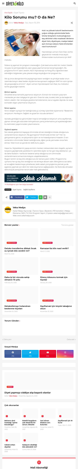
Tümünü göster (67, 225)
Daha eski (70, 339)
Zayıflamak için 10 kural (65, 422)
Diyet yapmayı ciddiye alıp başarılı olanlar (27, 392)
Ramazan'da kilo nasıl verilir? (54, 248)
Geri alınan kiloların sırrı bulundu (45, 423)
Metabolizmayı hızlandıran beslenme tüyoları (17, 307)
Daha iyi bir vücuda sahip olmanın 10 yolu (16, 278)
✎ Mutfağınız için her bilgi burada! (18, 184)
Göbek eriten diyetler (9, 446)
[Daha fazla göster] (50, 197)
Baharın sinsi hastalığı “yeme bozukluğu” (10, 423)
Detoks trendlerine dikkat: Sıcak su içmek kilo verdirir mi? (20, 249)
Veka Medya (19, 207)
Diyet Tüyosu (19, 13)
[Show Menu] (3, 3)
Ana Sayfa (8, 13)
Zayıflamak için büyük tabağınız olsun (56, 307)
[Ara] (75, 3)
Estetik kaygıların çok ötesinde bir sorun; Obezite (29, 423)
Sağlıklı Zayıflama (29, 189)
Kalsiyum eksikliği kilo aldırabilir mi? (29, 446)
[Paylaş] (72, 23)
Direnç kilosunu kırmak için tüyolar (54, 278)
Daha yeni (7, 339)
